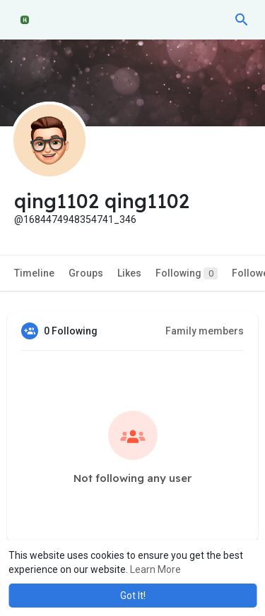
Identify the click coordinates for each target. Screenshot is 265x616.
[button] (241, 19)
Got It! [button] (133, 595)
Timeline (34, 273)
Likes (129, 273)
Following (186, 273)
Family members (204, 331)
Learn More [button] (155, 569)
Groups (86, 273)
